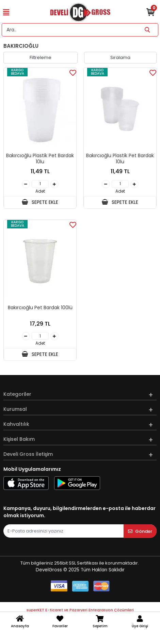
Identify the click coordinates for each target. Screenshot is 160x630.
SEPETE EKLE (40, 202)
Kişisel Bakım (19, 439)
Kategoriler (17, 394)
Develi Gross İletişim (28, 454)
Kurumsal (15, 409)
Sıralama (120, 57)
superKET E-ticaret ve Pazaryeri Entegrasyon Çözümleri (80, 610)
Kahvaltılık (16, 424)
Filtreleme (40, 57)
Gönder (140, 531)
